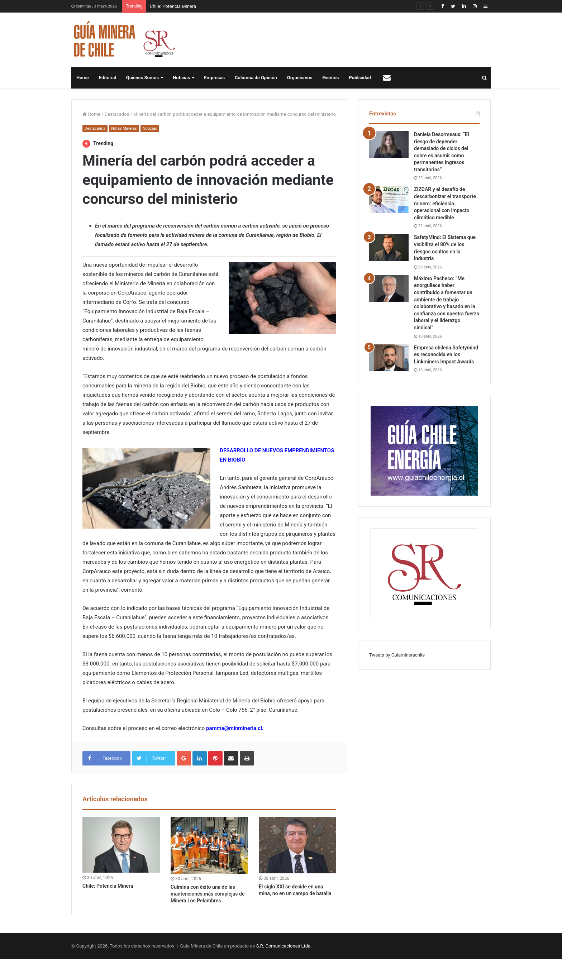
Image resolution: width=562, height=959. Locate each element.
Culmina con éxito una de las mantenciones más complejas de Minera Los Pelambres (207, 893)
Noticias (181, 77)
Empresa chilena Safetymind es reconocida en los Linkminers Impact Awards (446, 354)
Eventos (330, 77)
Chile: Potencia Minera (173, 6)
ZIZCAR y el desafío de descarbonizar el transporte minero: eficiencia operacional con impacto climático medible (445, 203)
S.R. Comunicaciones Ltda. (284, 946)
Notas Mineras (124, 128)
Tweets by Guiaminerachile (397, 655)
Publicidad (360, 77)
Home (82, 77)
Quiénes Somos (142, 77)
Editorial (107, 77)
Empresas (214, 77)
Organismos (300, 77)
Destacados (117, 114)
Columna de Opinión (256, 77)
